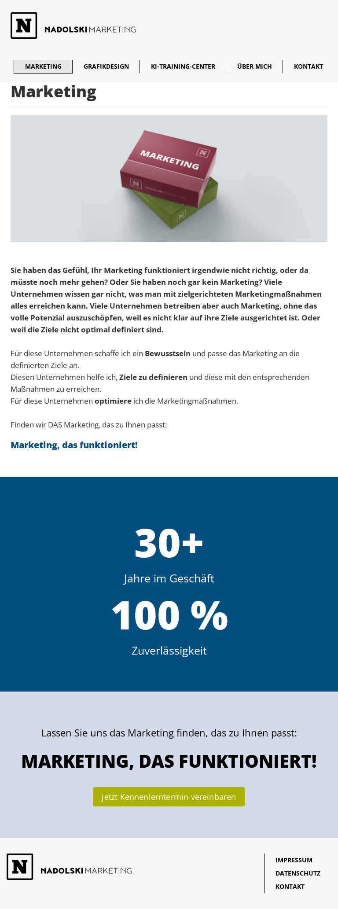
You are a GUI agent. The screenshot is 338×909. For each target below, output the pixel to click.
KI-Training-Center (183, 66)
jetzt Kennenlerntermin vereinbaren (169, 796)
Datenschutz (298, 873)
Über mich (254, 66)
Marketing (43, 66)
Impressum (294, 860)
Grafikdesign (106, 66)
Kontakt (308, 66)
